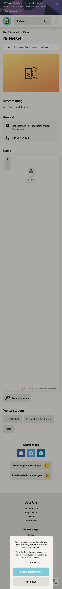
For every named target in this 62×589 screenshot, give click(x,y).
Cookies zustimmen (31, 571)
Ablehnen (31, 581)
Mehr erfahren (31, 562)
